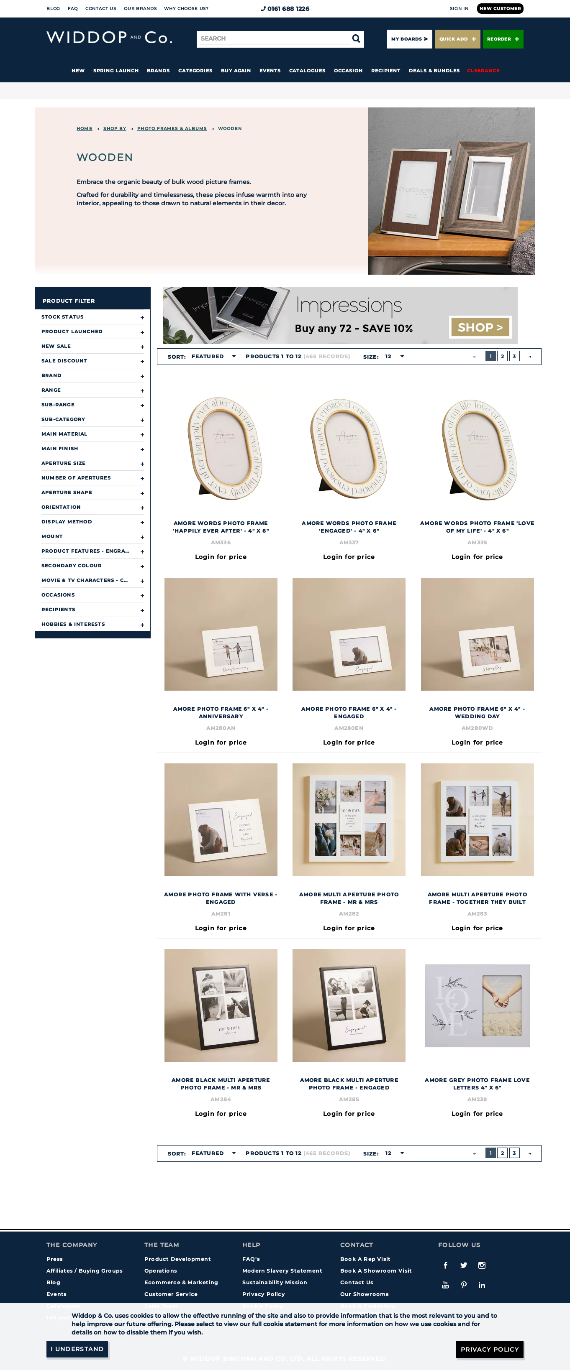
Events (270, 71)
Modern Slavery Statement (282, 1271)
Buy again (236, 71)
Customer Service (171, 1294)
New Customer (500, 8)
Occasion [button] (348, 71)
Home (84, 128)
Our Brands (140, 8)
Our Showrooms (364, 1294)
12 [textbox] (388, 356)
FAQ (73, 8)
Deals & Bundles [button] (434, 71)
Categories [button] (195, 71)
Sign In (459, 8)
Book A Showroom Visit (376, 1271)
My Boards (406, 39)
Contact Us (100, 8)
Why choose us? (186, 8)
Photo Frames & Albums (172, 128)
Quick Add (457, 39)
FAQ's (251, 1259)
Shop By (114, 128)
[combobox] (211, 356)
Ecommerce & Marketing (181, 1282)
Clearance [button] (483, 71)
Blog (53, 8)
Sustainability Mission (274, 1282)
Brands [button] (158, 71)
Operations (160, 1271)
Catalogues (307, 71)
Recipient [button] (386, 71)
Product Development (177, 1259)
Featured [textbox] (208, 356)
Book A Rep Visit (365, 1259)
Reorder (503, 39)
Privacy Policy (263, 1294)
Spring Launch (116, 71)
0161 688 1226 (285, 8)
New (78, 71)
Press (54, 1259)
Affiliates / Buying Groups (84, 1271)
